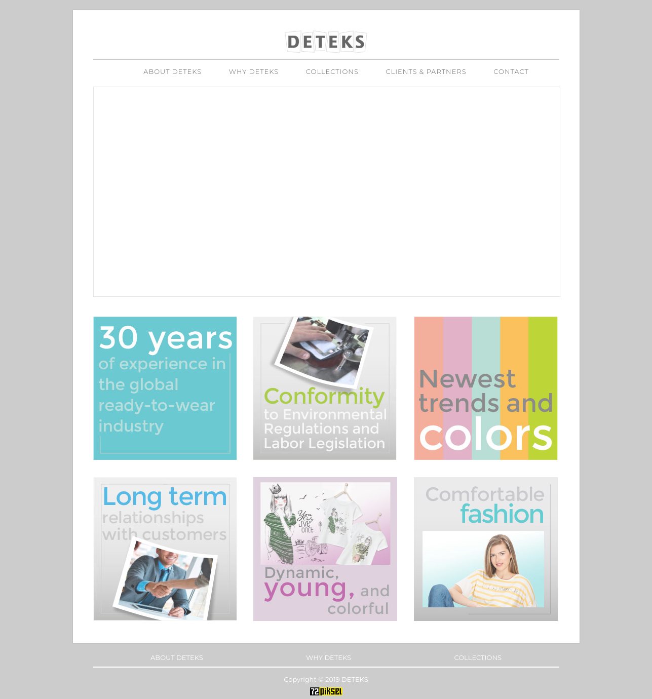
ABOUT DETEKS (172, 71)
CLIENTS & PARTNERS (426, 71)
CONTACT (510, 71)
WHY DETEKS (254, 71)
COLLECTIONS (332, 71)
